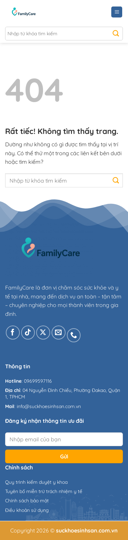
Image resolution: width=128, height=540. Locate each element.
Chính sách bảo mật (27, 501)
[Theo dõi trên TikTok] (28, 333)
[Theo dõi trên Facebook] (13, 333)
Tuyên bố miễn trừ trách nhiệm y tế (43, 491)
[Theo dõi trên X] (43, 333)
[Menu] (116, 12)
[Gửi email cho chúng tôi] (59, 333)
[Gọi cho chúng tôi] (74, 335)
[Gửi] (116, 33)
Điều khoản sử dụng (27, 510)
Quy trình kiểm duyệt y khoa (36, 482)
